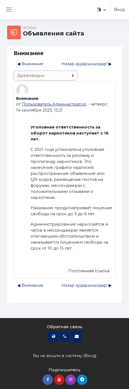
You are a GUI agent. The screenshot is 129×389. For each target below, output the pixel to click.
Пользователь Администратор (54, 104)
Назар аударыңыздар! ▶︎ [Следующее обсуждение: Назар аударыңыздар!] (86, 63)
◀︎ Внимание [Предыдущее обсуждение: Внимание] (30, 63)
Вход (119, 9)
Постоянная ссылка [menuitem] (88, 270)
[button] (101, 9)
